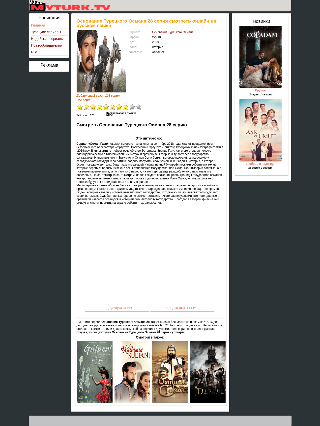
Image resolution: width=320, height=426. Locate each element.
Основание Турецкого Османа (173, 32)
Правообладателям (46, 45)
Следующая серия (181, 308)
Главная (38, 25)
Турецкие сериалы (46, 32)
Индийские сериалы (47, 39)
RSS (34, 52)
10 (138, 106)
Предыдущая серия (116, 308)
